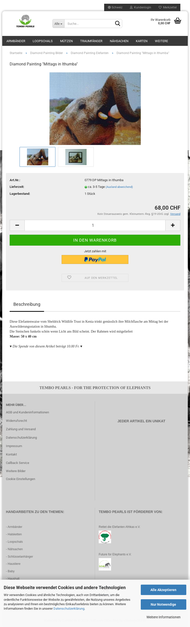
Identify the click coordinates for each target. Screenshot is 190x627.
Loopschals (43, 41)
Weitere (161, 41)
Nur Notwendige (163, 604)
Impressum (14, 446)
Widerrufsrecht (16, 421)
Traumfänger (91, 41)
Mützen (66, 41)
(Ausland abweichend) (119, 187)
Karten (141, 41)
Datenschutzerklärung (68, 608)
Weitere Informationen (163, 617)
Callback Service (17, 463)
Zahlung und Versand (21, 429)
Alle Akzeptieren (163, 590)
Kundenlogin (140, 7)
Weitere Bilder (15, 471)
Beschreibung (26, 304)
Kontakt (11, 454)
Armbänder (15, 41)
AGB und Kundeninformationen (27, 412)
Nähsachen (119, 41)
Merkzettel (168, 7)
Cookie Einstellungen (20, 479)
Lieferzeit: (17, 187)
